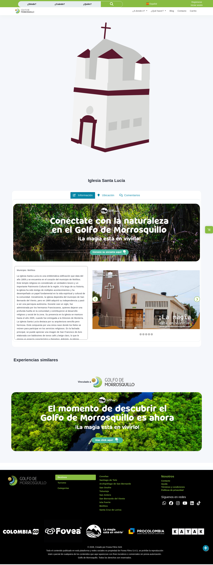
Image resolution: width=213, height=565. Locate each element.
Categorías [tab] (63, 489)
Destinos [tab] (62, 478)
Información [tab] (83, 195)
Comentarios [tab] (129, 195)
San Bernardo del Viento (112, 499)
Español (151, 4)
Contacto (181, 11)
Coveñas (103, 477)
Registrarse (196, 2)
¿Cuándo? (60, 4)
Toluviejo (104, 492)
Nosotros (167, 477)
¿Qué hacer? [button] (157, 11)
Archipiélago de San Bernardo (115, 484)
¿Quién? (87, 4)
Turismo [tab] (62, 483)
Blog (171, 11)
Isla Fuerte (105, 503)
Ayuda (164, 484)
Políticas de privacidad (172, 491)
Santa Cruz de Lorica (110, 510)
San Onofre (105, 488)
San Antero (105, 496)
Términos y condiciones (173, 488)
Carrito (193, 11)
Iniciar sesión (197, 5)
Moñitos (103, 507)
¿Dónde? (31, 4)
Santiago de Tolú (108, 481)
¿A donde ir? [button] (139, 11)
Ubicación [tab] (106, 195)
